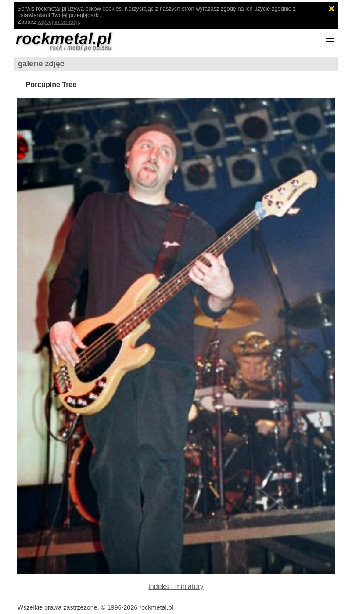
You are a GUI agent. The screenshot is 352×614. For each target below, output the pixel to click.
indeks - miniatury (175, 586)
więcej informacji (58, 21)
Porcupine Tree (51, 84)
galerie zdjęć (41, 63)
